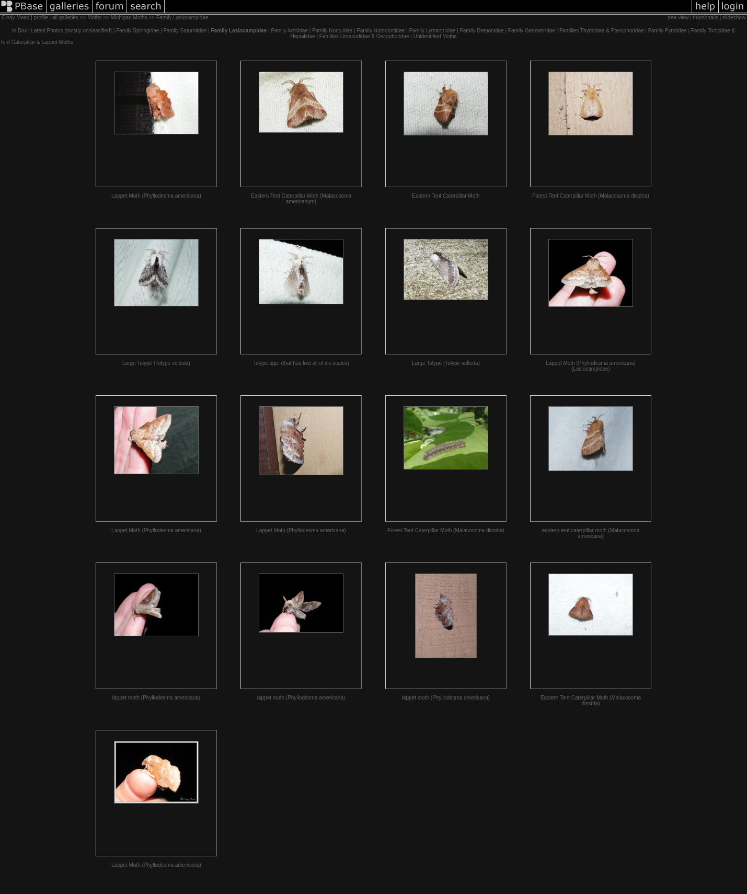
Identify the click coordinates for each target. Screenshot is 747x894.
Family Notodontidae (381, 30)
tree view (678, 17)
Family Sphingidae (137, 30)
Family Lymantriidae (432, 30)
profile (41, 17)
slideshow (733, 17)
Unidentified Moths (435, 36)
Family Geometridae (531, 30)
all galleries (65, 17)
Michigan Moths (129, 17)
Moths (94, 17)
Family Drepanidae (482, 30)
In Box (19, 30)
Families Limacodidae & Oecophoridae (364, 36)
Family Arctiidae (289, 30)
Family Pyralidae (667, 30)
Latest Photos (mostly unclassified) (71, 30)
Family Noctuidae (332, 30)
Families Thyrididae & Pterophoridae (601, 30)
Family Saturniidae (185, 30)
